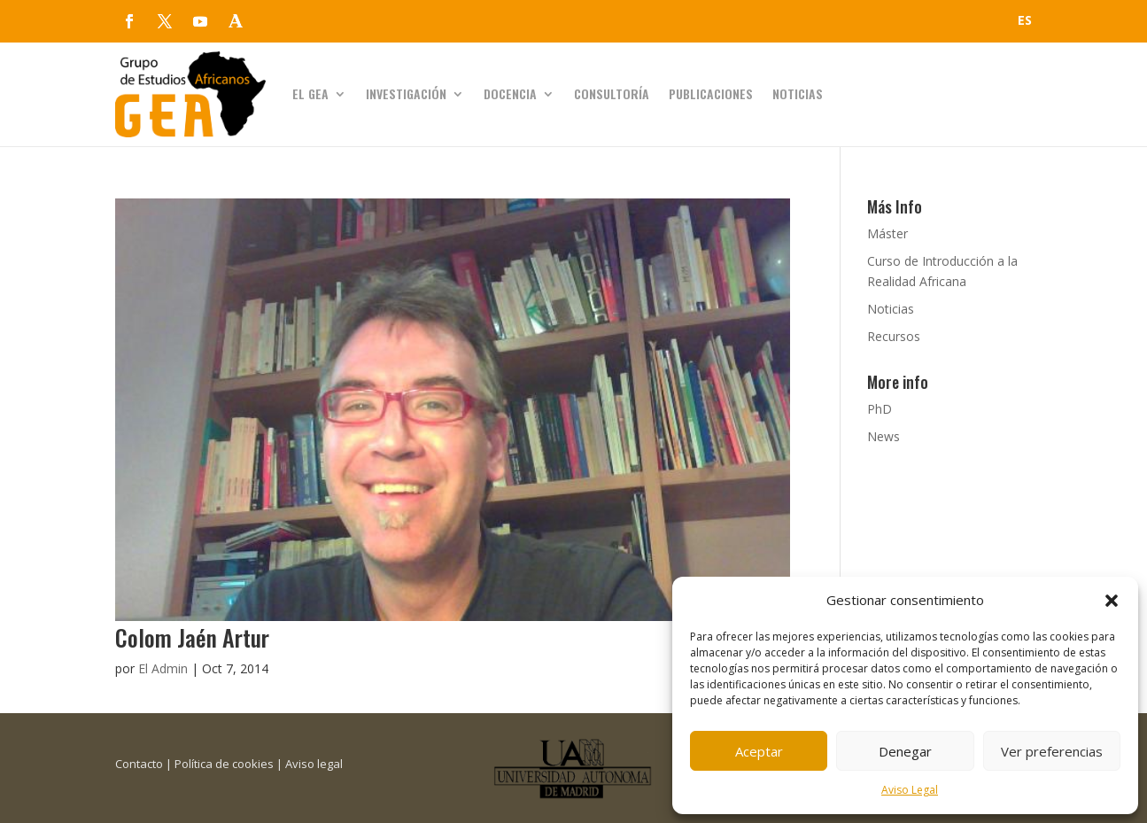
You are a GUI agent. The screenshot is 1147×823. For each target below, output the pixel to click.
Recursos (893, 336)
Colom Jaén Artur (192, 637)
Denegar (905, 751)
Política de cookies (224, 764)
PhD (879, 408)
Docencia (510, 93)
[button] (1111, 600)
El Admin (163, 668)
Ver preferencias (1052, 751)
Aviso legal (314, 764)
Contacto (139, 764)
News (883, 436)
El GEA (310, 93)
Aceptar (759, 751)
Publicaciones (711, 93)
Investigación (406, 93)
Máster (887, 233)
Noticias (797, 93)
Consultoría (611, 93)
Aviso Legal (909, 789)
